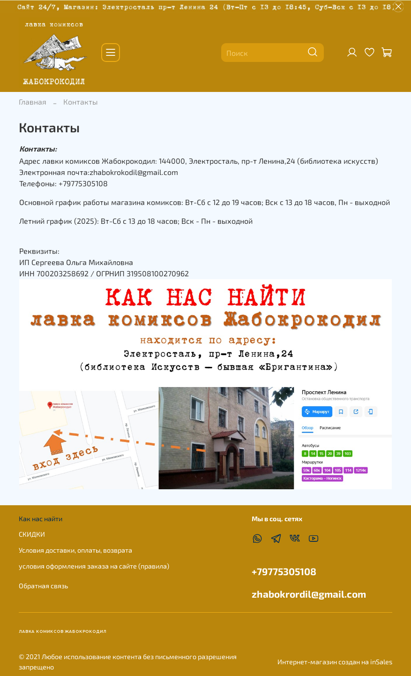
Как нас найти (40, 519)
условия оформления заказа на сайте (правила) (94, 566)
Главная (32, 101)
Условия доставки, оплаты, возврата (75, 550)
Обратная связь (43, 586)
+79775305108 (284, 571)
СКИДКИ (32, 534)
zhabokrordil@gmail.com (309, 594)
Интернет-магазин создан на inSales (334, 662)
